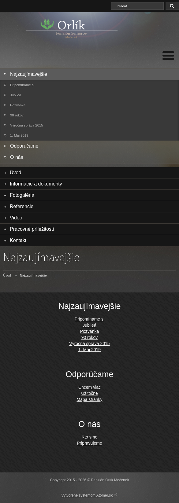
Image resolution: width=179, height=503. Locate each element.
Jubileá (15, 95)
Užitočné (89, 393)
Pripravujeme (89, 443)
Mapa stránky (89, 399)
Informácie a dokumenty (36, 183)
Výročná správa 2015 (26, 125)
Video (16, 217)
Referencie (21, 206)
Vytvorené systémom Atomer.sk (90, 495)
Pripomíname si (22, 85)
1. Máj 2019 (19, 135)
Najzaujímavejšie (28, 74)
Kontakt (18, 240)
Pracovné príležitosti (32, 229)
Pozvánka (17, 105)
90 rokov (17, 115)
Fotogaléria (22, 195)
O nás (16, 157)
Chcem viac (89, 387)
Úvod (15, 172)
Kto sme (89, 437)
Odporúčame (24, 146)
